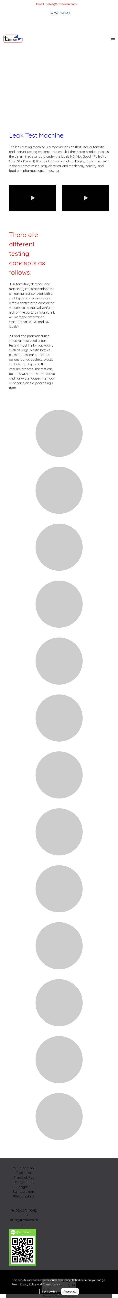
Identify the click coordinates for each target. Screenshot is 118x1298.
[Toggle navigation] (113, 38)
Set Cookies (49, 1291)
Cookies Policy (51, 1284)
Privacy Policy (28, 1284)
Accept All (70, 1291)
